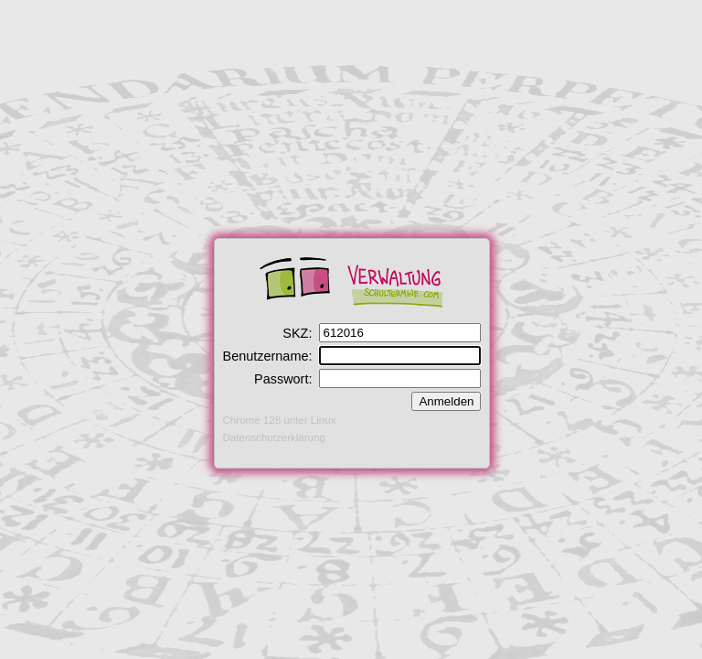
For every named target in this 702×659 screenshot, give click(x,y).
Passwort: (283, 379)
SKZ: (297, 333)
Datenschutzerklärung (274, 437)
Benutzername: (268, 356)
